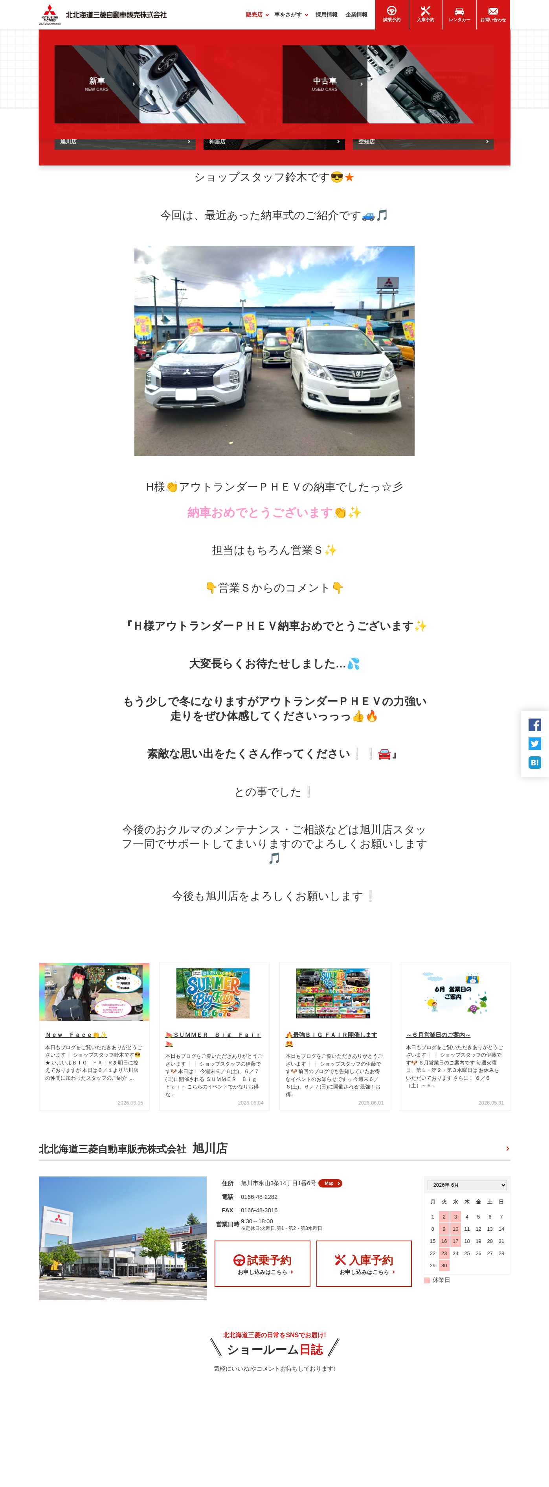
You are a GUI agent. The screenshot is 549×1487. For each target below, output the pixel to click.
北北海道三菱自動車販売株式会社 (133, 1152)
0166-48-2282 (259, 1203)
